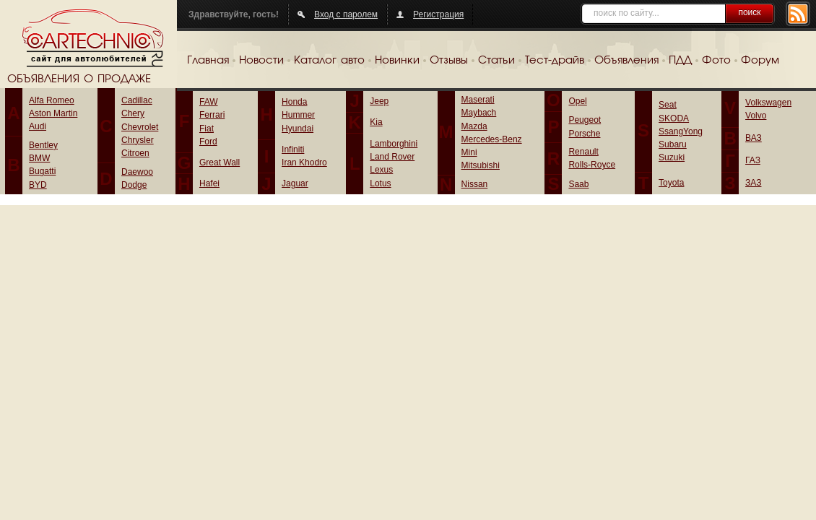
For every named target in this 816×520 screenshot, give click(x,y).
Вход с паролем (346, 14)
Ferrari (212, 115)
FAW (208, 102)
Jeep (379, 101)
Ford (208, 141)
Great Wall (219, 162)
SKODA (674, 118)
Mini (469, 152)
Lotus (380, 183)
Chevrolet (139, 127)
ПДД (680, 61)
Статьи (496, 61)
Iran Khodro (304, 162)
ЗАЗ (753, 183)
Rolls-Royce (591, 165)
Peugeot (584, 120)
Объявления (626, 61)
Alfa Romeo (51, 100)
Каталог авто (329, 61)
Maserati (478, 100)
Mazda (474, 126)
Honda (294, 102)
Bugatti (42, 171)
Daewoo (137, 172)
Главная (208, 61)
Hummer (298, 115)
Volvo (755, 115)
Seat (668, 105)
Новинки (397, 61)
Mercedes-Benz (491, 139)
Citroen (135, 153)
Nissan (474, 184)
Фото (716, 61)
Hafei (209, 183)
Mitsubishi (480, 165)
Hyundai (297, 129)
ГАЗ (752, 160)
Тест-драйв (554, 61)
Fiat (206, 129)
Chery (132, 113)
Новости (261, 61)
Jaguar (295, 183)
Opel (577, 101)
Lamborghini (393, 144)
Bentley (43, 145)
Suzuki (672, 157)
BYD (38, 185)
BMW (39, 158)
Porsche (584, 134)
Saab (578, 184)
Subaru (673, 144)
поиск (749, 12)
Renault (583, 152)
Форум (760, 61)
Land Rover (392, 157)
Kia (376, 122)
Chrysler (137, 140)
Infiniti (293, 149)
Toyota (671, 183)
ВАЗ (753, 138)
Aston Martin (53, 113)
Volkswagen (768, 103)
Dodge (134, 185)
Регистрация (438, 14)
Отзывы (449, 61)
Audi (37, 126)
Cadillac (136, 100)
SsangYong (681, 131)
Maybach (479, 113)
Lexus (381, 170)
